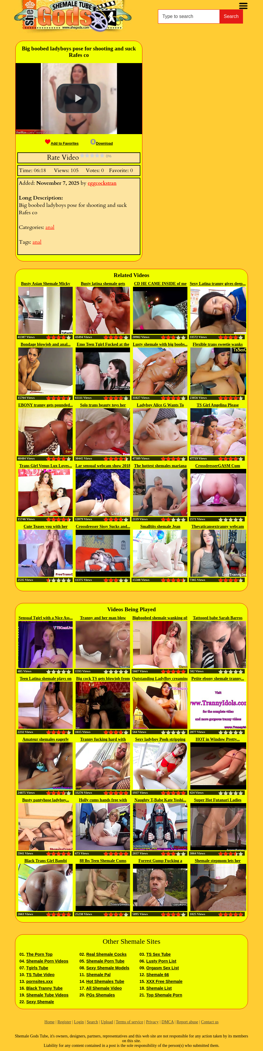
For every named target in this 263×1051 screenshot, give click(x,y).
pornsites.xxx (39, 981)
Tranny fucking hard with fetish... (103, 739)
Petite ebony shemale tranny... (218, 678)
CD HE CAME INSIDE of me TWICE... (160, 284)
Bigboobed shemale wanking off (160, 618)
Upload (107, 1022)
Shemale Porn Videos (47, 961)
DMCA (168, 1022)
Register (64, 1022)
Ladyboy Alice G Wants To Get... (160, 405)
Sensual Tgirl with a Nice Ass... (46, 618)
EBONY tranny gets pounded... (45, 405)
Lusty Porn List (161, 961)
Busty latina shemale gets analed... (103, 284)
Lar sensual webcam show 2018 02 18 (102, 466)
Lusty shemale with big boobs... (160, 344)
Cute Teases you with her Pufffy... (45, 527)
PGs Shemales (100, 995)
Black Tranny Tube (44, 988)
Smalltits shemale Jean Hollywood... (160, 527)
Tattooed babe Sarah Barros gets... (217, 618)
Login (79, 1022)
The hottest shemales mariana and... (160, 466)
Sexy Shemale (40, 1001)
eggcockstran (102, 183)
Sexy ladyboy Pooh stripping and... (160, 739)
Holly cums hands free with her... (103, 800)
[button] (78, 98)
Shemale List (159, 988)
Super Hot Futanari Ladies (217, 800)
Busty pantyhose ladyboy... (45, 800)
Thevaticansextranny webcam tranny (218, 527)
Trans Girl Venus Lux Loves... (45, 466)
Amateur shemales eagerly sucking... (45, 739)
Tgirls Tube (37, 968)
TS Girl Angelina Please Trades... (218, 405)
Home (49, 1022)
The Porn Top (39, 954)
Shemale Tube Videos (47, 995)
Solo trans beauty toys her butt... (103, 405)
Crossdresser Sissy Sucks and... (103, 526)
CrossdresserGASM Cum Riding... (217, 466)
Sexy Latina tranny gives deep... (218, 283)
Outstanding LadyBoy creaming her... (160, 679)
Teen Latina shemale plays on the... (45, 679)
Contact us (210, 1022)
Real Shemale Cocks (106, 954)
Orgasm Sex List (162, 968)
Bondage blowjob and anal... (46, 344)
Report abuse (187, 1022)
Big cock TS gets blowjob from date (103, 679)
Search (231, 16)
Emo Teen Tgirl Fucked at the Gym (103, 344)
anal (49, 227)
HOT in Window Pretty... (218, 739)
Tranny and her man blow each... (103, 618)
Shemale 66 (157, 974)
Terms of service (129, 1022)
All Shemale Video (104, 988)
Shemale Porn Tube (105, 961)
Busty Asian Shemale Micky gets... (45, 284)
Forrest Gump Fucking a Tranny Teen (160, 861)
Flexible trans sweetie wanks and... (218, 344)
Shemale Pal (98, 974)
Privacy (152, 1022)
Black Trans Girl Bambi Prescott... (45, 861)
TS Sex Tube (158, 954)
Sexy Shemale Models (107, 968)
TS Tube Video (40, 974)
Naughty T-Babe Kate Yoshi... (160, 800)
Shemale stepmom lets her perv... (218, 861)
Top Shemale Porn (164, 995)
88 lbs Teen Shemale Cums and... (103, 861)
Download (101, 143)
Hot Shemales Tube (105, 981)
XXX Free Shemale (164, 981)
